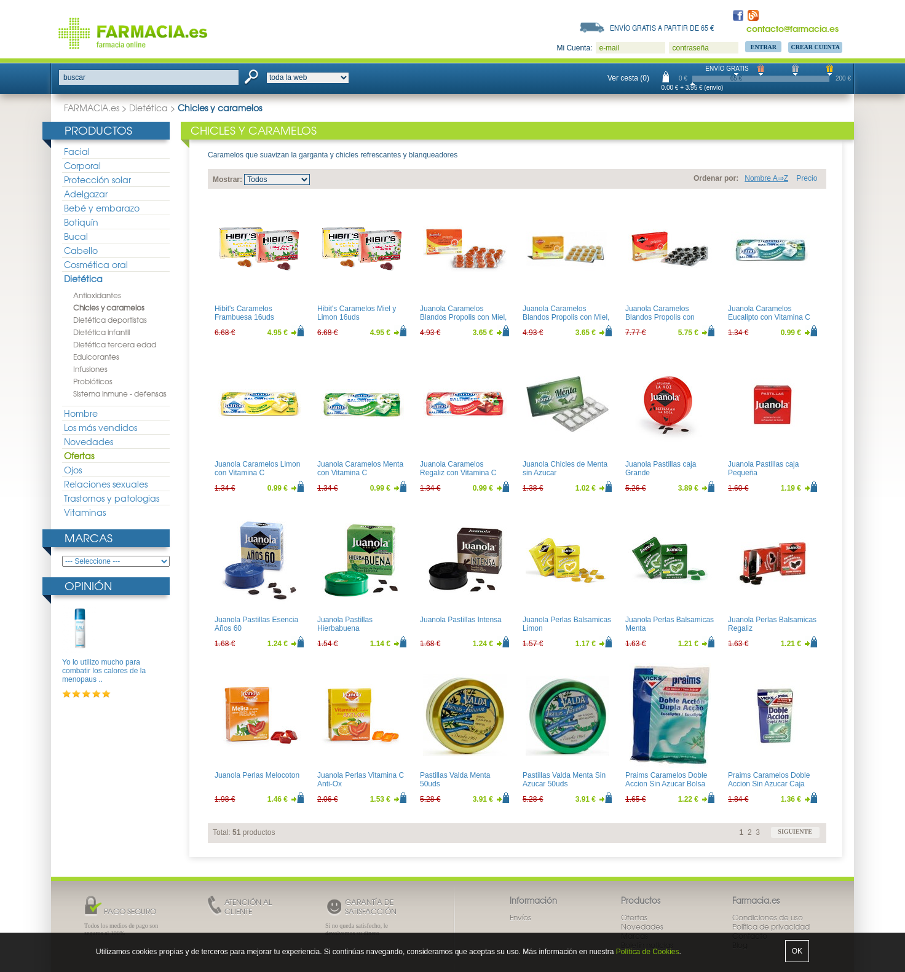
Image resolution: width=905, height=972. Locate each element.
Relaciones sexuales (106, 484)
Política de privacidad (771, 926)
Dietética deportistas (110, 319)
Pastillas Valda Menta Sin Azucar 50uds (564, 779)
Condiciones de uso (767, 917)
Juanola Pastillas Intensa (461, 619)
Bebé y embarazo (102, 208)
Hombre (81, 413)
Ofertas (79, 455)
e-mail (609, 48)
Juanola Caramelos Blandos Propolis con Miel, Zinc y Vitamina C (566, 317)
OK (797, 951)
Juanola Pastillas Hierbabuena (345, 624)
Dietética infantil (101, 332)
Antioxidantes (97, 295)
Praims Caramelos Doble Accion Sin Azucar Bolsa (666, 779)
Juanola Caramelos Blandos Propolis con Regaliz (660, 317)
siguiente (795, 831)
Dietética (148, 107)
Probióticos (93, 381)
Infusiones (90, 368)
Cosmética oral (96, 264)
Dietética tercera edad (114, 344)
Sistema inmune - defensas (120, 393)
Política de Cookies (647, 951)
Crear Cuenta (815, 47)
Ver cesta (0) (628, 78)
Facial (77, 151)
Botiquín (81, 222)
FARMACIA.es (91, 107)
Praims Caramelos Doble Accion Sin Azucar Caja (769, 779)
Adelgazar (86, 194)
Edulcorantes (96, 356)
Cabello (81, 250)
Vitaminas (85, 512)
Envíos (520, 917)
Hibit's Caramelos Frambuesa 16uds (244, 313)
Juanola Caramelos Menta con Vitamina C (360, 468)
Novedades (88, 441)
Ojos (73, 470)
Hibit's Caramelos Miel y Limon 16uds (356, 313)
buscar (74, 77)
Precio (806, 178)
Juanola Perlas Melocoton (257, 775)
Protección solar (97, 179)
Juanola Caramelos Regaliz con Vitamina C (458, 468)
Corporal (82, 165)
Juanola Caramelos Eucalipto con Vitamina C (769, 313)
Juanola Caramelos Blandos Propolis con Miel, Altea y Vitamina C (463, 317)
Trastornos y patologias (111, 498)
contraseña (690, 48)
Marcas (89, 537)
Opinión (88, 585)
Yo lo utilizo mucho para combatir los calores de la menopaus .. (104, 671)
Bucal (76, 236)
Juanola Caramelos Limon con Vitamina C (257, 468)
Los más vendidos (100, 427)
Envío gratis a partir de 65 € (662, 27)
